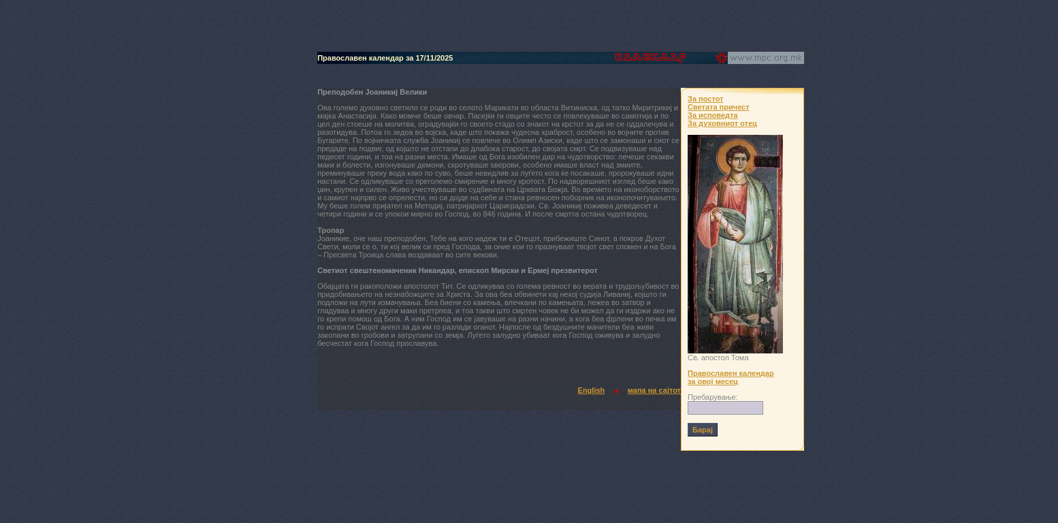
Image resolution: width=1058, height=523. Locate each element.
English (591, 390)
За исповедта (713, 115)
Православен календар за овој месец (731, 377)
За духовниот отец (722, 123)
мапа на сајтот (654, 390)
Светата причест (719, 107)
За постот (705, 99)
